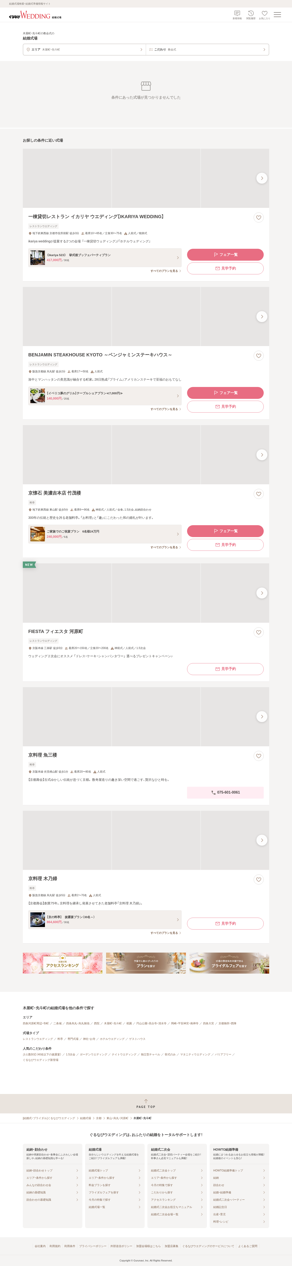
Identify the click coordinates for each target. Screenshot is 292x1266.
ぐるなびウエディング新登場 (40, 1060)
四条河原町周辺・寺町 (36, 1023)
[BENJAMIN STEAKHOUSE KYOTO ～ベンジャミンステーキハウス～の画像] (146, 316)
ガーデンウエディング (93, 1054)
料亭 (60, 1039)
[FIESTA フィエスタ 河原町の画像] (146, 592)
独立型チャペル (150, 1054)
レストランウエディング (38, 1039)
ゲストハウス (137, 1039)
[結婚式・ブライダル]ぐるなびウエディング (49, 1118)
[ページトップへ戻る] (146, 1103)
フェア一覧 (225, 254)
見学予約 (225, 268)
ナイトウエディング (124, 1054)
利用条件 (69, 1246)
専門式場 (73, 1039)
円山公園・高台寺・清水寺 (151, 1023)
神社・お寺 (89, 1039)
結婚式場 (85, 1118)
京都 (99, 1118)
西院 (96, 1023)
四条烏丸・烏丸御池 (77, 1023)
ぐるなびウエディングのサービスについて (208, 1246)
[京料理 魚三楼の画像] (146, 716)
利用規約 (55, 1246)
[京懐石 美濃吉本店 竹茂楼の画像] (146, 454)
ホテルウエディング (112, 1039)
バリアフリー (223, 1054)
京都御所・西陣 (227, 1023)
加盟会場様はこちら (148, 1246)
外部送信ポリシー (121, 1246)
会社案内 (40, 1246)
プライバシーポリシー (93, 1246)
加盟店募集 (171, 1246)
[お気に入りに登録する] (259, 217)
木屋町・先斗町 (113, 1023)
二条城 (57, 1023)
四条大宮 (208, 1023)
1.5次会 (70, 1054)
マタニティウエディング (195, 1054)
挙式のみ (170, 1054)
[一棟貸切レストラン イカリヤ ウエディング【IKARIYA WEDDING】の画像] (146, 178)
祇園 (129, 1023)
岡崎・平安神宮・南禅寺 (184, 1023)
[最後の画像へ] (261, 178)
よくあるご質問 (247, 1246)
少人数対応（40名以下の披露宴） (42, 1054)
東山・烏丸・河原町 (117, 1118)
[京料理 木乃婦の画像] (146, 840)
